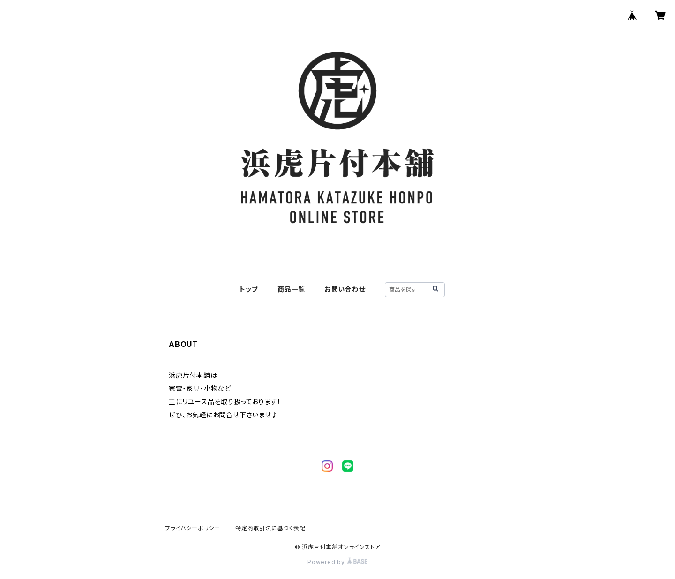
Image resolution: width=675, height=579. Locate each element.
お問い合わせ (345, 289)
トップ (249, 289)
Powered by (338, 561)
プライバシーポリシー (192, 528)
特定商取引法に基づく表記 (270, 528)
